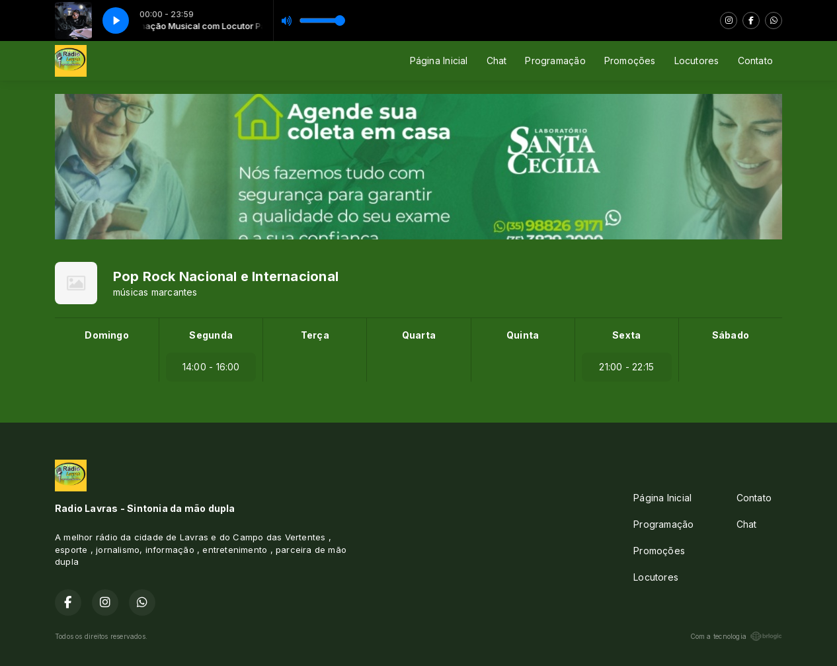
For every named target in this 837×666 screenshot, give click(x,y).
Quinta (522, 335)
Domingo (106, 335)
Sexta (626, 335)
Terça (315, 335)
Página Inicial (439, 60)
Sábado (730, 335)
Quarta (419, 335)
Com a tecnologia (736, 636)
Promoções (630, 60)
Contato (755, 60)
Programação (555, 60)
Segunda (210, 335)
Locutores (696, 60)
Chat (497, 60)
